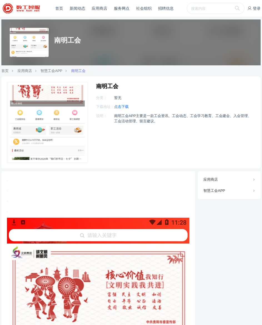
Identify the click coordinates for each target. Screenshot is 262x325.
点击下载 (121, 107)
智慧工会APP (51, 71)
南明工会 (78, 71)
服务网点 (121, 8)
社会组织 (144, 8)
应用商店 (99, 8)
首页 (59, 8)
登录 (254, 8)
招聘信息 (166, 8)
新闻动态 (77, 8)
